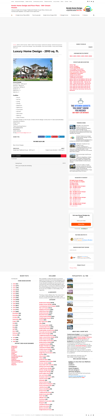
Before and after (44, 408)
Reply (17, 167)
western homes (43, 378)
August (15, 321)
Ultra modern (43, 356)
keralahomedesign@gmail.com (77, 376)
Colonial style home (45, 327)
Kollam (13, 353)
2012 (14, 311)
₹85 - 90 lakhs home (75, 201)
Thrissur (13, 363)
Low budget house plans (76, 69)
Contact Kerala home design (83, 136)
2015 (14, 305)
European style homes (45, 377)
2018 (14, 299)
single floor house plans (46, 352)
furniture (89, 337)
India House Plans (44, 311)
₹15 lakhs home (74, 183)
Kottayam (14, 354)
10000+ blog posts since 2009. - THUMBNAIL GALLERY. (23, 415)
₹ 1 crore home (73, 206)
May (14, 327)
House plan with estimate (46, 364)
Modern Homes (29, 1)
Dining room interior (45, 366)
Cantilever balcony (44, 404)
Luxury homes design (27, 46)
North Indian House (44, 373)
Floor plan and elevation (46, 332)
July (14, 323)
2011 (14, 337)
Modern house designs (45, 304)
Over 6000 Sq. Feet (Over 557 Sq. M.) (80, 87)
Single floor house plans (76, 76)
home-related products (80, 338)
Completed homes (44, 344)
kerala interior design (45, 342)
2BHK (74, 56)
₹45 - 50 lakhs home (75, 190)
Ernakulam (14, 347)
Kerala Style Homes (44, 328)
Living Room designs (45, 347)
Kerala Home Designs (19, 1)
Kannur (13, 350)
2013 (14, 309)
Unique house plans (75, 74)
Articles (41, 354)
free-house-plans (44, 325)
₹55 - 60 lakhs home (75, 193)
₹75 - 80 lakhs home (75, 199)
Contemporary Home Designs (47, 306)
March (14, 331)
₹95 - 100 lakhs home (75, 204)
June (14, 325)
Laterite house (43, 387)
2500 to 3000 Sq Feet (22, 44)
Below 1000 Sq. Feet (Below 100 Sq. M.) (80, 79)
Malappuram (14, 357)
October (15, 317)
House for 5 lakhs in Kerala (82, 164)
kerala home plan (17, 46)
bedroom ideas (43, 359)
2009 (14, 341)
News (71, 1)
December (15, 313)
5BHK (86, 56)
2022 (14, 291)
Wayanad (13, 364)
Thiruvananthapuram (17, 362)
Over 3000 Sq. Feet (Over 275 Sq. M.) (80, 84)
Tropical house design (45, 368)
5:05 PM (64, 163)
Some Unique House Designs (81, 302)
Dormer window (43, 363)
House (75, 67)
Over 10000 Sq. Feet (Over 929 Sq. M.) (80, 89)
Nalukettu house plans (45, 401)
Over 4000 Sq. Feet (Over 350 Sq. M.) (80, 86)
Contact (66, 1)
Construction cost (44, 351)
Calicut (20, 356)
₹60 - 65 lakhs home (75, 194)
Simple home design (45, 371)
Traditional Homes (48, 1)
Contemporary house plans (77, 70)
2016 (14, 303)
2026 (14, 284)
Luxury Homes (56, 1)
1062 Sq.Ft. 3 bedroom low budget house (83, 144)
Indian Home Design (36, 44)
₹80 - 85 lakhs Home (75, 200)
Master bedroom (44, 382)
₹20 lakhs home (74, 184)
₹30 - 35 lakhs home (75, 187)
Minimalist (42, 380)
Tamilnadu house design (46, 361)
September (16, 319)
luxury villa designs (37, 46)
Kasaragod (14, 352)
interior (41, 320)
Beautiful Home (43, 314)
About (62, 1)
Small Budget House (45, 318)
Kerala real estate (44, 406)
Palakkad (13, 359)
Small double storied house (47, 330)
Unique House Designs (45, 349)
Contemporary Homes (38, 1)
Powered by (81, 228)
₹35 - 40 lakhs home (75, 189)
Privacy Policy (73, 268)
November (15, 315)
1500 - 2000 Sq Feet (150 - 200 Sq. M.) (80, 82)
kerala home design (46, 44)
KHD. (41, 415)
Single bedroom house (45, 409)
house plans (76, 73)
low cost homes (43, 375)
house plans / (78, 72)
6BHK (90, 56)
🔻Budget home (64, 15)
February (15, 333)
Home (12, 1)
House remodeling (44, 389)
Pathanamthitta (15, 360)
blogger (63, 155)
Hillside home (43, 397)
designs (74, 66)
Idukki (13, 349)
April (14, 329)
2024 (14, 287)
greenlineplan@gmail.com (23, 132)
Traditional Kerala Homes (46, 335)
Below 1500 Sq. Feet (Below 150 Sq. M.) (80, 80)
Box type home (43, 321)
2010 (14, 339)
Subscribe (81, 224)
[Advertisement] (52, 31)
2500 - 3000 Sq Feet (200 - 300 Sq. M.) (80, 83)
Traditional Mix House (45, 392)
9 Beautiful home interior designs (82, 290)
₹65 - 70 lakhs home (75, 196)
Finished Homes (75, 15)
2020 (14, 295)
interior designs (81, 337)
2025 (14, 285)
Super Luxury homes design (47, 337)
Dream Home (43, 390)
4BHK (29, 44)
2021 (14, 293)
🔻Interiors (85, 15)
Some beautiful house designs (81, 296)
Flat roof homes (43, 308)
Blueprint (42, 402)
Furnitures (42, 399)
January (15, 335)
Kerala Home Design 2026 (50, 15)
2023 (14, 289)
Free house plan (36, 15)
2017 (14, 301)
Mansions (72, 90)
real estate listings (80, 345)
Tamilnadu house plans (76, 77)
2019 (14, 297)
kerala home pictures (57, 44)
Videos (41, 358)
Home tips (42, 395)
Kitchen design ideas (45, 370)
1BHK (71, 56)
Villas (40, 323)
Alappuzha (14, 346)
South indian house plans (46, 340)
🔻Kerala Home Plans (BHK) (22, 15)
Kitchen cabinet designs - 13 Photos (83, 319)
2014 (14, 307)
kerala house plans (44, 394)
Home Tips (73, 64)
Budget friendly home (45, 345)
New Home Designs (47, 46)
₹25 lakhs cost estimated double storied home (82, 126)
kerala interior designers (46, 383)
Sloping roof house (44, 309)
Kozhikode (14, 356)
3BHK (78, 56)
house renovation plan (45, 385)
